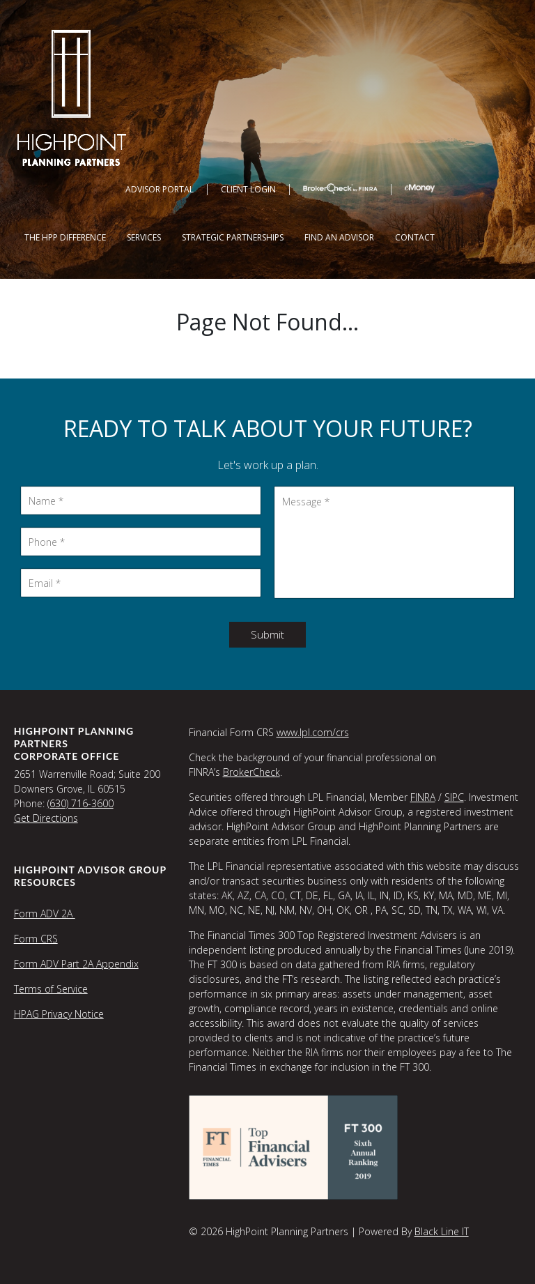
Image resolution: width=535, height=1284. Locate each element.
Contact (415, 237)
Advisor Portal (159, 189)
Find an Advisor (339, 237)
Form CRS (36, 938)
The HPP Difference (65, 237)
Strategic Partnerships (233, 237)
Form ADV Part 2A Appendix (76, 963)
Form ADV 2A (44, 913)
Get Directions (46, 818)
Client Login (248, 189)
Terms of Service (51, 988)
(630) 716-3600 (80, 803)
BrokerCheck (251, 772)
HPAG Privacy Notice (59, 1014)
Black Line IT (441, 1231)
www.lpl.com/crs (313, 732)
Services (144, 237)
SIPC (454, 797)
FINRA (422, 797)
